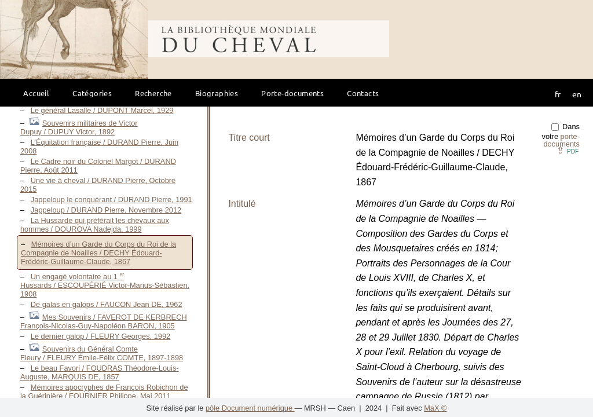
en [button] (576, 94)
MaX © (435, 408)
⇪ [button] (568, 150)
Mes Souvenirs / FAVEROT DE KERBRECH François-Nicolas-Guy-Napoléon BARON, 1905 (103, 321)
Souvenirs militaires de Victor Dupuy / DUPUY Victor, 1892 (79, 127)
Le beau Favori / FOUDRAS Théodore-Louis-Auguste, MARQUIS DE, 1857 (99, 372)
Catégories (92, 93)
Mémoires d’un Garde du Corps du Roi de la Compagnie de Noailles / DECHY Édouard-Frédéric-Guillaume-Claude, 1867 (98, 253)
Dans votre (561, 135)
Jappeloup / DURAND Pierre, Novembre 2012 (106, 210)
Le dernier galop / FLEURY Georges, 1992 (100, 336)
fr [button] (558, 94)
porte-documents (561, 140)
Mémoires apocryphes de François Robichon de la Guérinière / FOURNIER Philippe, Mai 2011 (104, 391)
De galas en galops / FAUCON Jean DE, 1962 (106, 304)
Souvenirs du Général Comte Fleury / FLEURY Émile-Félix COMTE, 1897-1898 (101, 353)
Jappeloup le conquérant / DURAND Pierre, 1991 (111, 199)
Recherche (153, 93)
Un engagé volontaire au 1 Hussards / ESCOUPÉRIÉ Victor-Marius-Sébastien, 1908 (104, 285)
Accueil (36, 93)
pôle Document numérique (250, 408)
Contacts (363, 93)
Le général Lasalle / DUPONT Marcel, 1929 (102, 110)
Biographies (216, 93)
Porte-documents (292, 93)
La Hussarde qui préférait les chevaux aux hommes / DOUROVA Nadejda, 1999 (94, 224)
